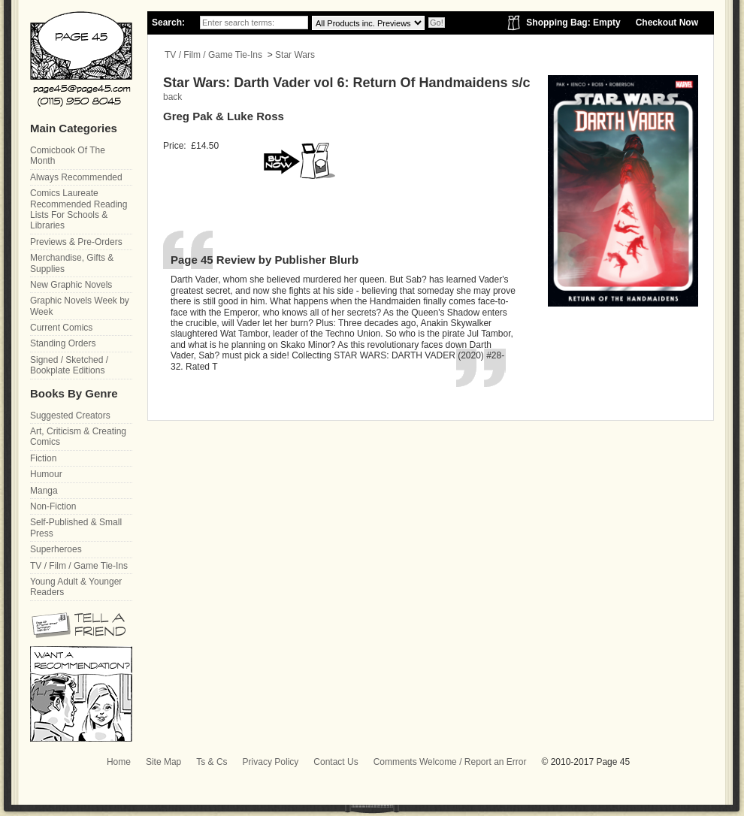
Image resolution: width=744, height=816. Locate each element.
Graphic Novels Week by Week (79, 305)
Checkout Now (667, 22)
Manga (44, 490)
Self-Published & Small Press (76, 527)
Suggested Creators (70, 415)
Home (119, 762)
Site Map (163, 762)
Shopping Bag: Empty (573, 22)
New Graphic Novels (71, 285)
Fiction (43, 458)
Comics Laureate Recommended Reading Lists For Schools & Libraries (78, 209)
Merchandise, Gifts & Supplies (71, 263)
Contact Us (335, 762)
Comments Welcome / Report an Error (450, 762)
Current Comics (61, 327)
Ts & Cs (211, 762)
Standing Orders (62, 343)
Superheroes (56, 549)
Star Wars (295, 55)
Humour (46, 474)
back (172, 97)
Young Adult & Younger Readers (76, 586)
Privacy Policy (271, 762)
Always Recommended (76, 177)
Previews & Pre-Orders (76, 242)
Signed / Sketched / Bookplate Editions (69, 365)
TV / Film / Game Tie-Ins (213, 55)
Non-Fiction (53, 506)
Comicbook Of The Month (67, 155)
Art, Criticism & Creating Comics (78, 436)
